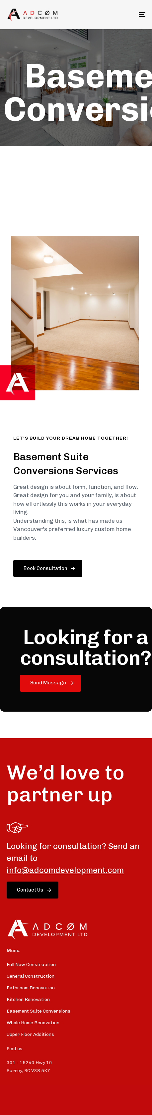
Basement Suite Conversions (38, 1011)
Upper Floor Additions (30, 1034)
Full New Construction (31, 964)
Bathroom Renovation (31, 988)
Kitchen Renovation (28, 999)
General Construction (30, 976)
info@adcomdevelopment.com (65, 870)
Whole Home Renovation (33, 1023)
